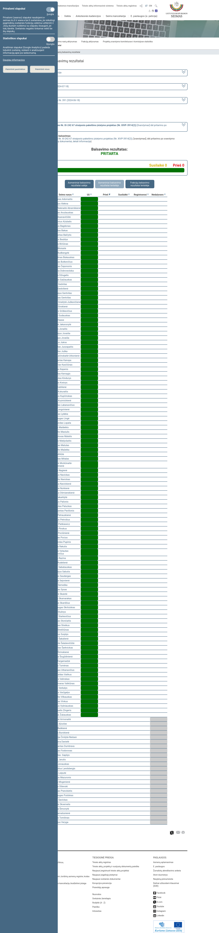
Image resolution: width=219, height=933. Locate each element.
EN (150, 5)
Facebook (161, 891)
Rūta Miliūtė (58, 454)
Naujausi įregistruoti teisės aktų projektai (110, 868)
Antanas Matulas (60, 445)
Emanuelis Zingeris (61, 710)
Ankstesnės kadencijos (88, 16)
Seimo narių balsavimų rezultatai (65, 52)
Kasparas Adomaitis (62, 199)
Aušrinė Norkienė (60, 488)
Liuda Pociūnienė (60, 533)
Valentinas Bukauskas (63, 257)
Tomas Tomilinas (60, 817)
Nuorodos (96, 892)
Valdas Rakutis (59, 546)
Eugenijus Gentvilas (62, 293)
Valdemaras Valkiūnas (63, 683)
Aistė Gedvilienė (60, 288)
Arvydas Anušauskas (62, 212)
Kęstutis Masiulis (60, 431)
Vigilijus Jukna (59, 342)
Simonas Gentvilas (61, 297)
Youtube (160, 904)
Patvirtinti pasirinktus (15, 69)
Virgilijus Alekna (60, 203)
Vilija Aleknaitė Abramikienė (66, 208)
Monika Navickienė (61, 483)
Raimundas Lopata (61, 423)
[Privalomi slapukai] (50, 9)
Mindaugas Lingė (60, 418)
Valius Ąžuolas (59, 723)
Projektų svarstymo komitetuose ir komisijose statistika (128, 41)
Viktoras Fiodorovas (62, 750)
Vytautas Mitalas (60, 458)
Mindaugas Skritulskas (63, 607)
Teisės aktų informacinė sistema (98, 5)
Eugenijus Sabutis (61, 571)
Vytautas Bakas (60, 230)
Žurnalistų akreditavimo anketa (167, 868)
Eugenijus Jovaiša (61, 333)
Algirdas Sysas (59, 589)
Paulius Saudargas (61, 576)
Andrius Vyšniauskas (62, 705)
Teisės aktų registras (126, 5)
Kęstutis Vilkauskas (62, 697)
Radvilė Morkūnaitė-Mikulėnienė (62, 464)
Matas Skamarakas (62, 598)
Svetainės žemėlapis (101, 896)
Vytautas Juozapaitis (62, 346)
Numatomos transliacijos (65, 5)
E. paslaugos (159, 864)
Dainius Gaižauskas (62, 279)
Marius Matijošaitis (61, 440)
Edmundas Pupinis (61, 542)
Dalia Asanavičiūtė (61, 217)
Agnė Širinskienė (60, 652)
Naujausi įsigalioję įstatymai (105, 873)
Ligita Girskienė (60, 306)
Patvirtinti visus (42, 69)
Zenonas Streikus (61, 625)
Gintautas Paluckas (62, 506)
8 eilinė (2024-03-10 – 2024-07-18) (51, 86)
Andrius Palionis (60, 501)
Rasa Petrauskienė (61, 515)
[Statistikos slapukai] (50, 39)
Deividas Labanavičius (63, 405)
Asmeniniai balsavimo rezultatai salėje (79, 184)
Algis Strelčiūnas (60, 629)
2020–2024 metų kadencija (47, 72)
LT (146, 5)
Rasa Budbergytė (60, 252)
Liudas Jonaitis (59, 329)
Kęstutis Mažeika (60, 449)
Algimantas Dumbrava (63, 746)
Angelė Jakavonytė (61, 324)
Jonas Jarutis (59, 759)
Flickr (159, 895)
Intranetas (96, 909)
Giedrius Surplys (60, 634)
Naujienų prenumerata (163, 877)
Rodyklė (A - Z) (99, 901)
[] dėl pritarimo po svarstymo (100, 126)
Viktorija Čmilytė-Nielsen (64, 737)
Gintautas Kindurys (61, 378)
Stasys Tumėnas (60, 665)
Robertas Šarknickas (62, 647)
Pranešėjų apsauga (101, 885)
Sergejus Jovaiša (60, 338)
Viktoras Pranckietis (62, 791)
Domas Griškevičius (62, 311)
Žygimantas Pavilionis (63, 510)
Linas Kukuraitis (60, 391)
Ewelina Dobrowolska (63, 270)
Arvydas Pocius (60, 537)
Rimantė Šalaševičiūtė (63, 643)
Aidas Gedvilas (59, 284)
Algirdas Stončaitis (61, 620)
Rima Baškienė (59, 728)
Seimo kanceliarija (116, 16)
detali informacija (82, 141)
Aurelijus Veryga (60, 822)
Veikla (67, 16)
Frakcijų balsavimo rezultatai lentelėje (139, 184)
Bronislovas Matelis (62, 436)
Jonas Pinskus (59, 528)
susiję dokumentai (62, 141)
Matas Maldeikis (60, 427)
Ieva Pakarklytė (59, 497)
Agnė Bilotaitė (59, 248)
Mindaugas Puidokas (62, 795)
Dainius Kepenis (60, 369)
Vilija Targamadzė (61, 661)
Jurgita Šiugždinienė (62, 656)
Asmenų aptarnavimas (163, 860)
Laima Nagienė (59, 470)
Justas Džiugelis (60, 275)
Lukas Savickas (60, 799)
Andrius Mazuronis (61, 777)
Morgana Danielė (60, 741)
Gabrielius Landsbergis (63, 768)
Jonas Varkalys (59, 688)
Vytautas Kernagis (61, 373)
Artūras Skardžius (61, 603)
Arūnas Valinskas (61, 679)
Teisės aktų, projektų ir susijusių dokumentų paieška (115, 864)
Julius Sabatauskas (62, 567)
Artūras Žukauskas (61, 714)
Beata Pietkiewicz (61, 524)
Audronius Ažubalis (62, 221)
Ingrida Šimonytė (60, 808)
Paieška (95, 905)
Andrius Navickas (61, 475)
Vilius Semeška (59, 585)
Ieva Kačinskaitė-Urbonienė (66, 355)
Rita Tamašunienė (61, 813)
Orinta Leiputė (59, 773)
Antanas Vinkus (60, 701)
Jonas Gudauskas (61, 315)
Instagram (161, 909)
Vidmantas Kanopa (61, 360)
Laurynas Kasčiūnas (62, 364)
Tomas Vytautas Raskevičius (60, 552)
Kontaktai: (38, 855)
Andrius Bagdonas (61, 226)
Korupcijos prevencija (102, 881)
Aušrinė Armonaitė (61, 719)
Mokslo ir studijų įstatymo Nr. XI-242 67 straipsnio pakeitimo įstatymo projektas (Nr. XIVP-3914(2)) (82, 138)
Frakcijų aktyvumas (89, 41)
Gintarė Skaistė (59, 594)
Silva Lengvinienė (61, 409)
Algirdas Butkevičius (62, 261)
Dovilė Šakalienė (60, 638)
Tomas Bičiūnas (60, 244)
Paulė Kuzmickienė (61, 400)
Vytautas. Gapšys (61, 755)
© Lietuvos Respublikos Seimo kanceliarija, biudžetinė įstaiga (59, 881)
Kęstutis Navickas (61, 479)
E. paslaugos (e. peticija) (144, 16)
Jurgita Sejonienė (61, 580)
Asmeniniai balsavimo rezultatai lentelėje (109, 184)
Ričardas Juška (60, 351)
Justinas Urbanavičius (63, 670)
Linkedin (160, 913)
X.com (159, 900)
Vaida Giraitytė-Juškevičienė (66, 302)
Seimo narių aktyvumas (66, 41)
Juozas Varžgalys (61, 692)
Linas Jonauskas (60, 764)
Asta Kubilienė (59, 387)
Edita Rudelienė (60, 562)
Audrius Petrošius (61, 519)
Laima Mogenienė (61, 782)
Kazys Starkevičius (61, 616)
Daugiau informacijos (14, 60)
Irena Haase (58, 320)
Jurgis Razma (59, 558)
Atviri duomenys (160, 873)
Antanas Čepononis (62, 266)
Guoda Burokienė (60, 732)
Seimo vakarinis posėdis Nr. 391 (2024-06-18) (56, 100)
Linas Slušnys (59, 611)
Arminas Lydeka (60, 414)
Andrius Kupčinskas (62, 396)
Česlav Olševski (60, 786)
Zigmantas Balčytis (61, 235)
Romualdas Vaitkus (62, 674)
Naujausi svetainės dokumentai (106, 877)
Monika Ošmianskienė (63, 492)
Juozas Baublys (60, 239)
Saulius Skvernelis (61, 804)
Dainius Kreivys (59, 382)
